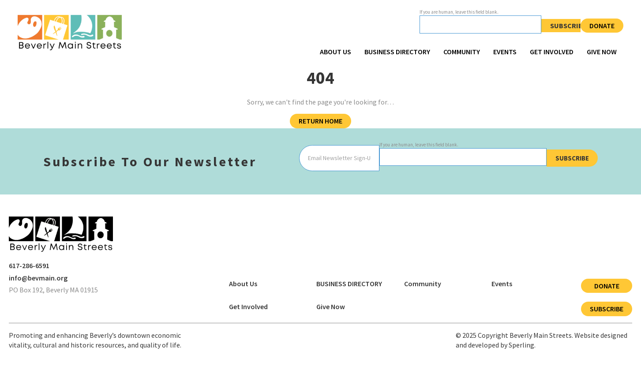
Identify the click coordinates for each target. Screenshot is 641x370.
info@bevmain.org (38, 277)
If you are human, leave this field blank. (459, 12)
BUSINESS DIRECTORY (397, 51)
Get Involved (552, 51)
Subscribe (568, 25)
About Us (335, 51)
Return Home (320, 120)
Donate (602, 25)
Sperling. (522, 344)
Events (505, 51)
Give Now (602, 51)
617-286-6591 (29, 265)
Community (461, 51)
